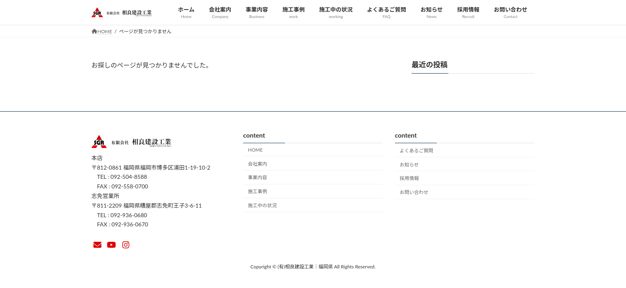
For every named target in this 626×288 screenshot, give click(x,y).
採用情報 (409, 178)
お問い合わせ (414, 192)
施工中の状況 (262, 205)
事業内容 (257, 177)
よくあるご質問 (416, 151)
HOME (255, 150)
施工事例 (257, 191)
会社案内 (257, 163)
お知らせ (409, 164)
